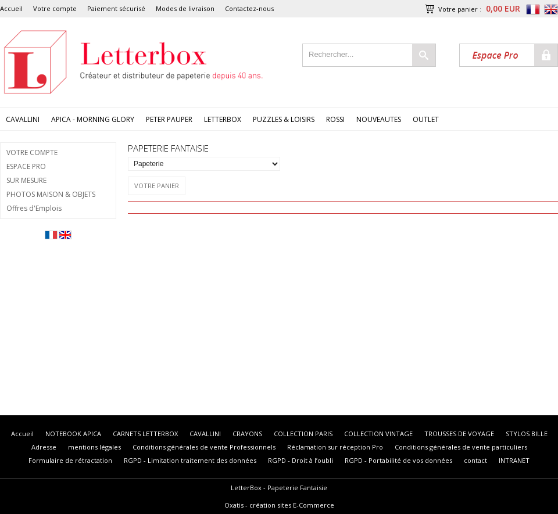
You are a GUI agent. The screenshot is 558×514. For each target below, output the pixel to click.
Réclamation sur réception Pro (335, 447)
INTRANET (514, 460)
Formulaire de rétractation (70, 460)
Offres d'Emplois (34, 208)
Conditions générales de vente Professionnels (204, 447)
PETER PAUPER (169, 119)
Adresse (43, 447)
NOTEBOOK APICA (73, 433)
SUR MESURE (26, 180)
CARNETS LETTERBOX (145, 433)
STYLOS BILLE (527, 433)
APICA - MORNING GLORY (92, 119)
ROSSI (335, 119)
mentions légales (94, 447)
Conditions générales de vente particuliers (461, 447)
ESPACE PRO (26, 166)
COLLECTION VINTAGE (378, 433)
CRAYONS (247, 433)
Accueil (11, 8)
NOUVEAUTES (378, 119)
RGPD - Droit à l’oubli (300, 460)
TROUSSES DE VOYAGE (459, 433)
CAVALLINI (23, 119)
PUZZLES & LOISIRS (283, 119)
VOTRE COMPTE (32, 152)
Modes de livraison (185, 8)
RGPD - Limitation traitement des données (190, 460)
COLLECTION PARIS (303, 433)
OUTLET (426, 119)
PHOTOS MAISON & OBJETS (50, 194)
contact (475, 460)
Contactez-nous (249, 8)
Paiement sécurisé (116, 8)
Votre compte (55, 8)
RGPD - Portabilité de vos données (398, 460)
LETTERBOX (222, 119)
